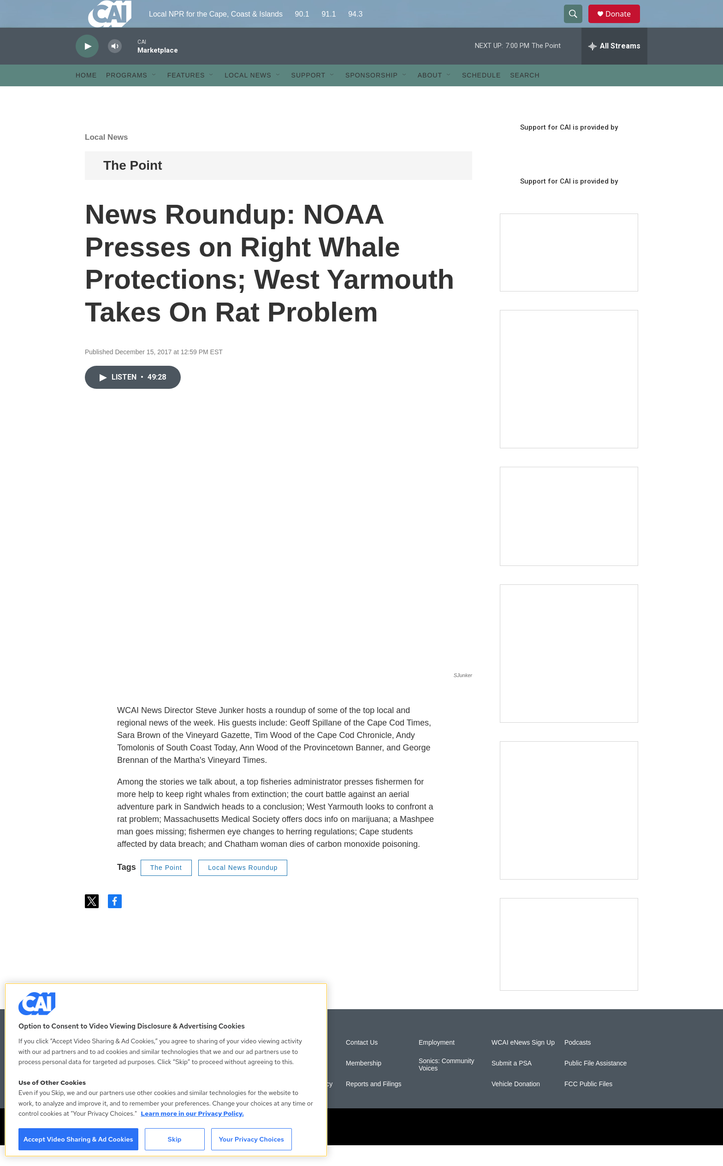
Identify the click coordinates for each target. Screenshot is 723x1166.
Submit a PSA (512, 1084)
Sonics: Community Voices (446, 1085)
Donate (624, 24)
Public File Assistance (595, 1084)
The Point (132, 186)
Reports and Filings (374, 1104)
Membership (363, 1084)
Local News (248, 96)
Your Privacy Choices (251, 1139)
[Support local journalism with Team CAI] (569, 273)
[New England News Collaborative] (569, 831)
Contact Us (362, 1063)
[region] (166, 1070)
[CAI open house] (569, 537)
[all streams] (614, 66)
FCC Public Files (588, 1104)
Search (524, 96)
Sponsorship (371, 96)
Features (186, 96)
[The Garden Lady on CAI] (569, 400)
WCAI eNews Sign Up (523, 1063)
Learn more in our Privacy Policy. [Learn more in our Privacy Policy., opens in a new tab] (192, 1113)
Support (308, 96)
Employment (437, 1063)
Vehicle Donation (516, 1104)
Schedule (481, 96)
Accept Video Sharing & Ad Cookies (78, 1139)
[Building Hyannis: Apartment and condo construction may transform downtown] (569, 965)
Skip (175, 1139)
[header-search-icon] (577, 24)
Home (86, 96)
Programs (127, 96)
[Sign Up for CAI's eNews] (569, 674)
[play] (87, 67)
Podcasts (577, 1063)
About (430, 96)
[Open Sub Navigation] (154, 96)
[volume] (115, 67)
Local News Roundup (243, 888)
